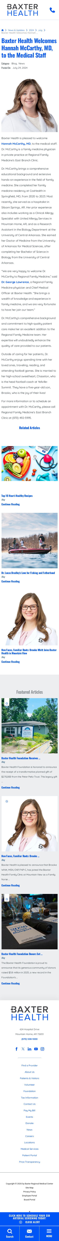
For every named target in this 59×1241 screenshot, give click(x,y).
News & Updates (16, 30)
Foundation (30, 1091)
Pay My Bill (29, 1110)
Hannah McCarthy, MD (16, 143)
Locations (29, 1142)
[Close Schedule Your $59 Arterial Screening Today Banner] (29, 1221)
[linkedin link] (29, 1049)
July (40, 30)
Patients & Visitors (29, 1078)
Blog (14, 63)
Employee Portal (29, 1196)
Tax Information (29, 1097)
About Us (29, 1071)
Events (29, 1116)
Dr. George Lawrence (15, 282)
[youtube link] (36, 1049)
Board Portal (29, 1200)
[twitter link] (23, 1049)
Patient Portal (29, 1155)
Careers (29, 1136)
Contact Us (29, 1103)
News (22, 63)
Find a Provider (29, 1065)
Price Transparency (29, 1161)
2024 (31, 30)
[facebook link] (16, 1049)
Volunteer (29, 1084)
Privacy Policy (29, 1192)
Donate (29, 1123)
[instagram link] (42, 1049)
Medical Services (29, 1148)
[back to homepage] (2, 30)
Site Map (29, 1188)
